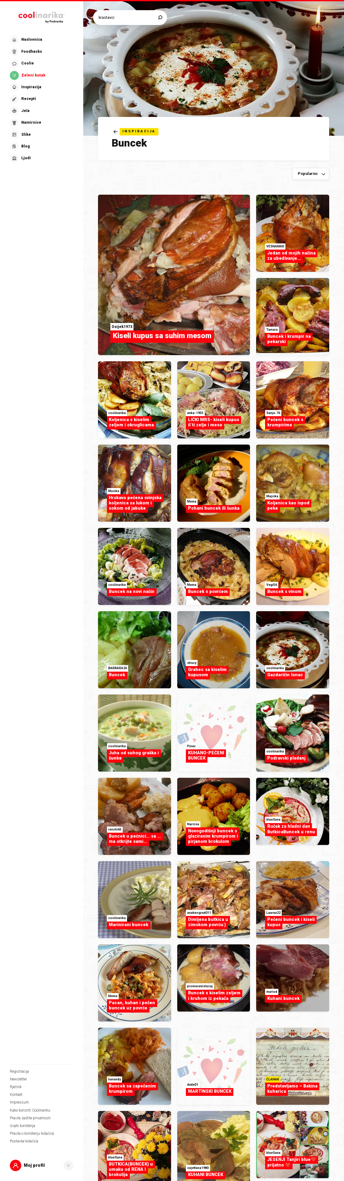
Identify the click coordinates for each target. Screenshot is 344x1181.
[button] (41, 1165)
